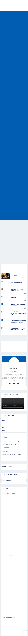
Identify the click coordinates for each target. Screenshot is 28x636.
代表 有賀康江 (14, 369)
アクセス (3, 434)
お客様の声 (13, 297)
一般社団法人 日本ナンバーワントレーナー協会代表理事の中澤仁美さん (18, 313)
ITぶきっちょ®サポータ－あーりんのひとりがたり (11, 454)
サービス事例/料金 (5, 424)
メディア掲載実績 (5, 447)
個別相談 (3, 430)
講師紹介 (3, 420)
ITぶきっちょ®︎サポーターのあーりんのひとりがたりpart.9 (18, 329)
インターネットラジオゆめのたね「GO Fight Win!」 (12, 441)
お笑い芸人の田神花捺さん (17, 282)
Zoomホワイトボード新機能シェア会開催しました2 (18, 290)
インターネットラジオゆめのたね (8, 458)
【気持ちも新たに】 (15, 275)
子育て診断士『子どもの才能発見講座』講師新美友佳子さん (18, 321)
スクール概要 (4, 437)
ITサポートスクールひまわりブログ (8, 444)
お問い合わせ (4, 427)
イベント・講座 (4, 451)
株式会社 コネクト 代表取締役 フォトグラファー (18, 305)
